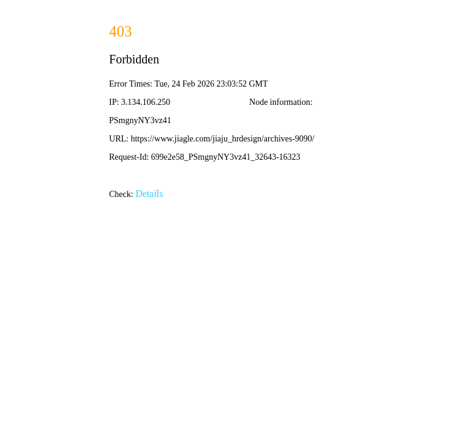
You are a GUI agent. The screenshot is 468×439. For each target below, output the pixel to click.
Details (149, 193)
